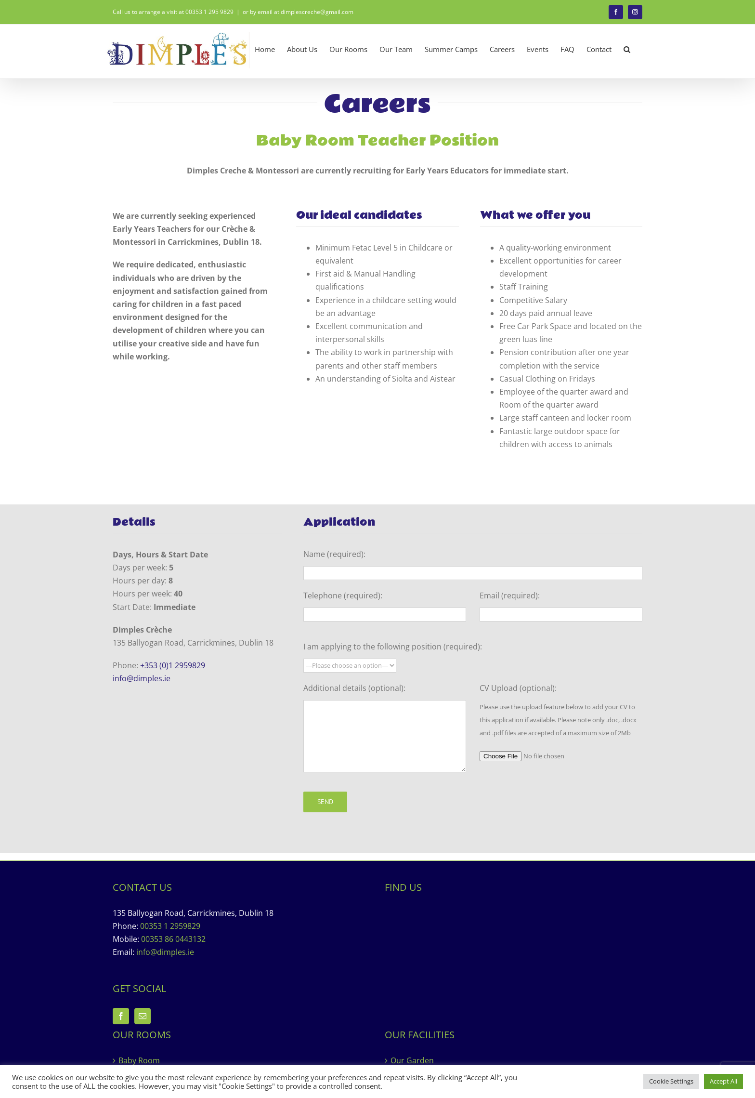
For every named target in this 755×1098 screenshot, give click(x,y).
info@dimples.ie (141, 678)
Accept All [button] (723, 1081)
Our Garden (412, 1060)
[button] (627, 49)
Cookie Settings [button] (671, 1081)
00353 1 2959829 (170, 926)
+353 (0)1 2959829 (172, 665)
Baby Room (139, 1060)
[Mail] (142, 1016)
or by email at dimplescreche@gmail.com (298, 12)
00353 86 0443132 (173, 939)
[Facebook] (121, 1016)
